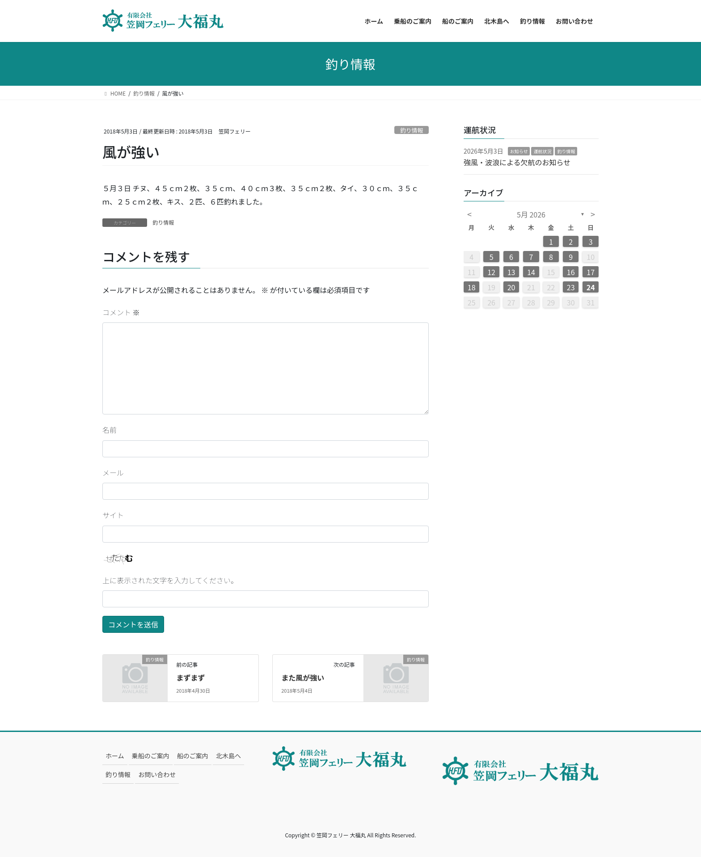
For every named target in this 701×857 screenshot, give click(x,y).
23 (571, 287)
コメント (121, 312)
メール (113, 472)
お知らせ (519, 151)
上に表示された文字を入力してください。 (170, 580)
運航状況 (542, 151)
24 (591, 287)
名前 (109, 429)
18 (472, 287)
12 (491, 272)
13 (511, 272)
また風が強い (302, 677)
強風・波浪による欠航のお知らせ (517, 162)
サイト (113, 515)
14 (531, 272)
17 (591, 272)
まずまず (190, 677)
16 (571, 272)
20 (511, 287)
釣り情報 (411, 130)
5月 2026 (531, 214)
